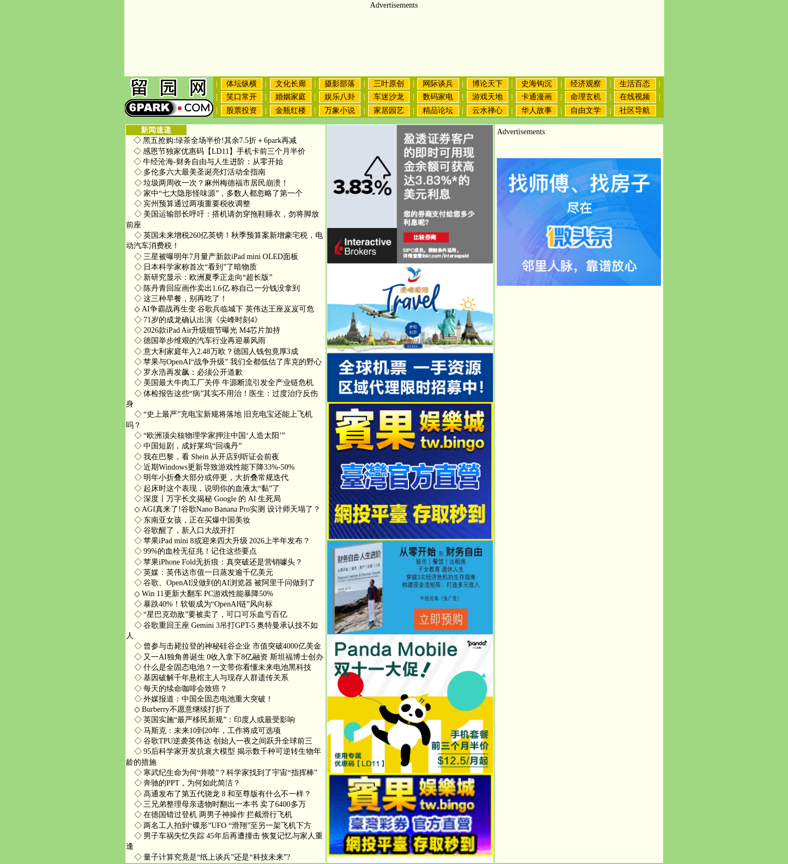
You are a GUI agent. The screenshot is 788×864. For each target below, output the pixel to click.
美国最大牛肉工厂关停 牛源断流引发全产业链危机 (224, 383)
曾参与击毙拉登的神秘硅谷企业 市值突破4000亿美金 (227, 646)
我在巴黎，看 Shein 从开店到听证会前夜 (206, 457)
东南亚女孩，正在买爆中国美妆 (192, 520)
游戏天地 (487, 97)
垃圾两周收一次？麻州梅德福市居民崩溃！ (211, 183)
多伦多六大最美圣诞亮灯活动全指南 (200, 172)
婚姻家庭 (290, 97)
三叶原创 (389, 84)
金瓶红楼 (290, 110)
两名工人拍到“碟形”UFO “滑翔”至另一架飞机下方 (223, 825)
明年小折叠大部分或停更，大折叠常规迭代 (211, 477)
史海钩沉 (536, 84)
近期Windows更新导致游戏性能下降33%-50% (214, 467)
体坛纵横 (241, 84)
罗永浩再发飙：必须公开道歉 (188, 372)
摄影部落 (339, 84)
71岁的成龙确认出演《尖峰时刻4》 (198, 320)
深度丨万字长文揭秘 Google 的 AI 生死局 (207, 499)
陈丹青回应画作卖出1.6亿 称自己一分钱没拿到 (217, 288)
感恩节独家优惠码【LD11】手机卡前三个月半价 (224, 151)
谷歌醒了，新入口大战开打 (185, 530)
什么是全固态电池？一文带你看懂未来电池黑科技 (223, 667)
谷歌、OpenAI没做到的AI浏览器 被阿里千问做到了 (225, 583)
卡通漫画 (536, 97)
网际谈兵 (438, 84)
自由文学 (585, 110)
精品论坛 (438, 110)
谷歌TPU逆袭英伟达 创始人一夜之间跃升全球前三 (223, 741)
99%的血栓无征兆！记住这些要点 (195, 551)
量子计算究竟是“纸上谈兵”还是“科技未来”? (212, 857)
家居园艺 (389, 110)
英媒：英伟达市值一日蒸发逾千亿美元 (204, 572)
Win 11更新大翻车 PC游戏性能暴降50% (203, 594)
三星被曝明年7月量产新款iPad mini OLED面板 (216, 257)
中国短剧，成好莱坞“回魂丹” (188, 446)
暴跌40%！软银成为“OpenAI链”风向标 (203, 604)
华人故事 (536, 110)
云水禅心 (487, 110)
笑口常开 (241, 97)
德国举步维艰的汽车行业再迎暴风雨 (200, 341)
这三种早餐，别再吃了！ (181, 299)
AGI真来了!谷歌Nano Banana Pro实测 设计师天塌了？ (227, 509)
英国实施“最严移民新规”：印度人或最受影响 (215, 720)
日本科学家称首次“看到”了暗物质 (195, 267)
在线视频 (634, 97)
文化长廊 (290, 84)
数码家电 (438, 97)
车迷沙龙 (389, 97)
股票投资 (241, 110)
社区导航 (634, 110)
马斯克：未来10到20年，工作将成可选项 (207, 731)
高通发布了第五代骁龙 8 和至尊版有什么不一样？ (223, 794)
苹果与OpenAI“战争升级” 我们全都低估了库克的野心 (228, 362)
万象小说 (339, 110)
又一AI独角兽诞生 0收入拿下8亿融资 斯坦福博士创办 (228, 657)
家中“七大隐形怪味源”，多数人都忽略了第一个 (218, 193)
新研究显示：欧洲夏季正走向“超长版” (203, 277)
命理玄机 (585, 97)
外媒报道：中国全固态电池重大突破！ (204, 699)
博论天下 (487, 84)
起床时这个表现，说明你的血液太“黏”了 (207, 488)
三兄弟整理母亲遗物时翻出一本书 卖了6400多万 (220, 804)
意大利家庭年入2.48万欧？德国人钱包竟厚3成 (216, 351)
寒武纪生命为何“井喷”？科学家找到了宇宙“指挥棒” (225, 773)
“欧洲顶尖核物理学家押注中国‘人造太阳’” (209, 435)
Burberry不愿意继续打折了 (182, 709)
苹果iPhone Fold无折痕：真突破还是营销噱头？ (218, 562)
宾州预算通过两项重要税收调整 (192, 204)
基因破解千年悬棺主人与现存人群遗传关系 (211, 678)
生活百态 (634, 84)
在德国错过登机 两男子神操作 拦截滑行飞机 (213, 815)
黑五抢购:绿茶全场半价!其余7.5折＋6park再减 (220, 140)
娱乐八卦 (339, 97)
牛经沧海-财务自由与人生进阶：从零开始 (213, 162)
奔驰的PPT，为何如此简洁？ (187, 783)
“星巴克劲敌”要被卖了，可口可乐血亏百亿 (211, 614)
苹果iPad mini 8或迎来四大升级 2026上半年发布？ (222, 541)
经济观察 (585, 84)
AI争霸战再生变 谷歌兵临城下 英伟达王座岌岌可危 (224, 309)
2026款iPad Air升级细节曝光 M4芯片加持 (207, 330)
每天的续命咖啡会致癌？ (181, 689)
